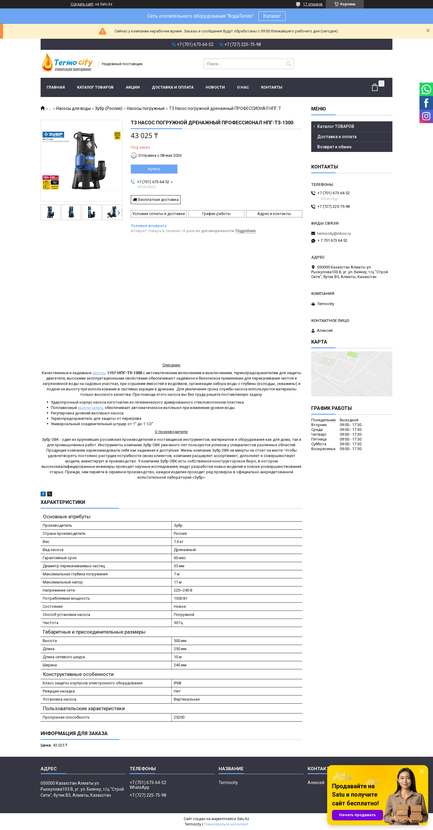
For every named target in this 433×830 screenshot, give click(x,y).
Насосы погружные (146, 108)
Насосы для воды (73, 108)
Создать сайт (82, 4)
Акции (133, 87)
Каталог (272, 16)
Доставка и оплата (173, 87)
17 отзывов (313, 4)
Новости (215, 87)
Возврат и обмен (334, 146)
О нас (243, 87)
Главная (56, 87)
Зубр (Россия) (108, 108)
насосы (99, 373)
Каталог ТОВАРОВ (95, 87)
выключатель (91, 407)
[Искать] (288, 64)
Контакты (271, 87)
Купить (154, 169)
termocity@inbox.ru (334, 233)
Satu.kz (243, 819)
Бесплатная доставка (158, 199)
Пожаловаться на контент (226, 824)
